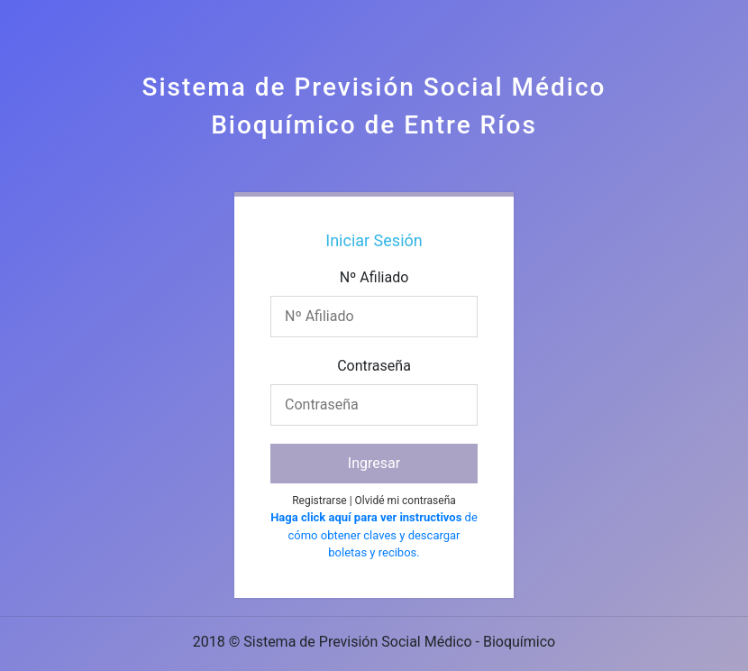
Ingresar (374, 463)
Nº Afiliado (374, 277)
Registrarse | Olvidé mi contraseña (374, 500)
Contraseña (374, 365)
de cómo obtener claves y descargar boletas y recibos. (374, 534)
